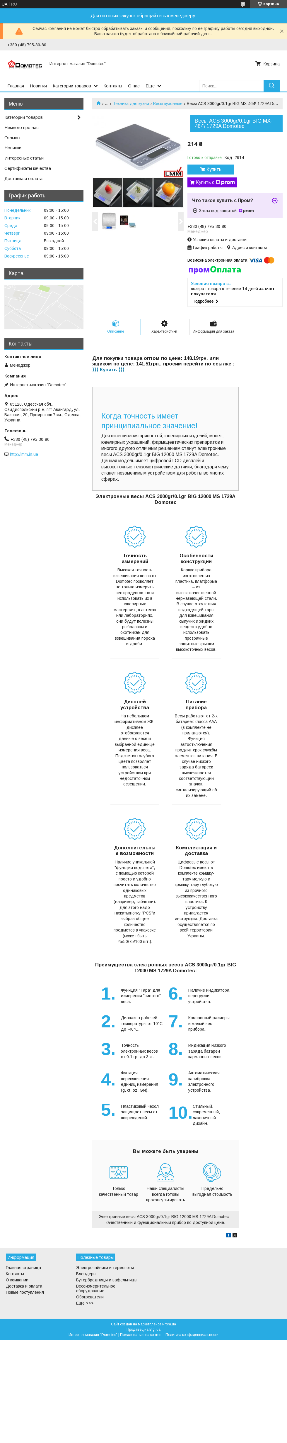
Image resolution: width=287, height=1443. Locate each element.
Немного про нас (21, 127)
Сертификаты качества (27, 168)
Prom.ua (169, 1324)
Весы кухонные (167, 103)
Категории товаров (72, 85)
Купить (213, 169)
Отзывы (12, 137)
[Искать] (272, 86)
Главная (15, 85)
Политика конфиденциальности (191, 1335)
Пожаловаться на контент (141, 1335)
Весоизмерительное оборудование (95, 1288)
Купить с (215, 182)
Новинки (38, 85)
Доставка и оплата (23, 178)
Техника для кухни (131, 103)
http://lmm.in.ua (24, 454)
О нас (134, 85)
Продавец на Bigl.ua (143, 1329)
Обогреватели (90, 1297)
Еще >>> (85, 1303)
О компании (17, 1280)
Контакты (112, 85)
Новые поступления (25, 1292)
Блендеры (86, 1273)
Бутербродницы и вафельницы (106, 1280)
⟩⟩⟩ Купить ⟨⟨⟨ (108, 369)
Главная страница (23, 1267)
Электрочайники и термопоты (105, 1267)
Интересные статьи (24, 157)
